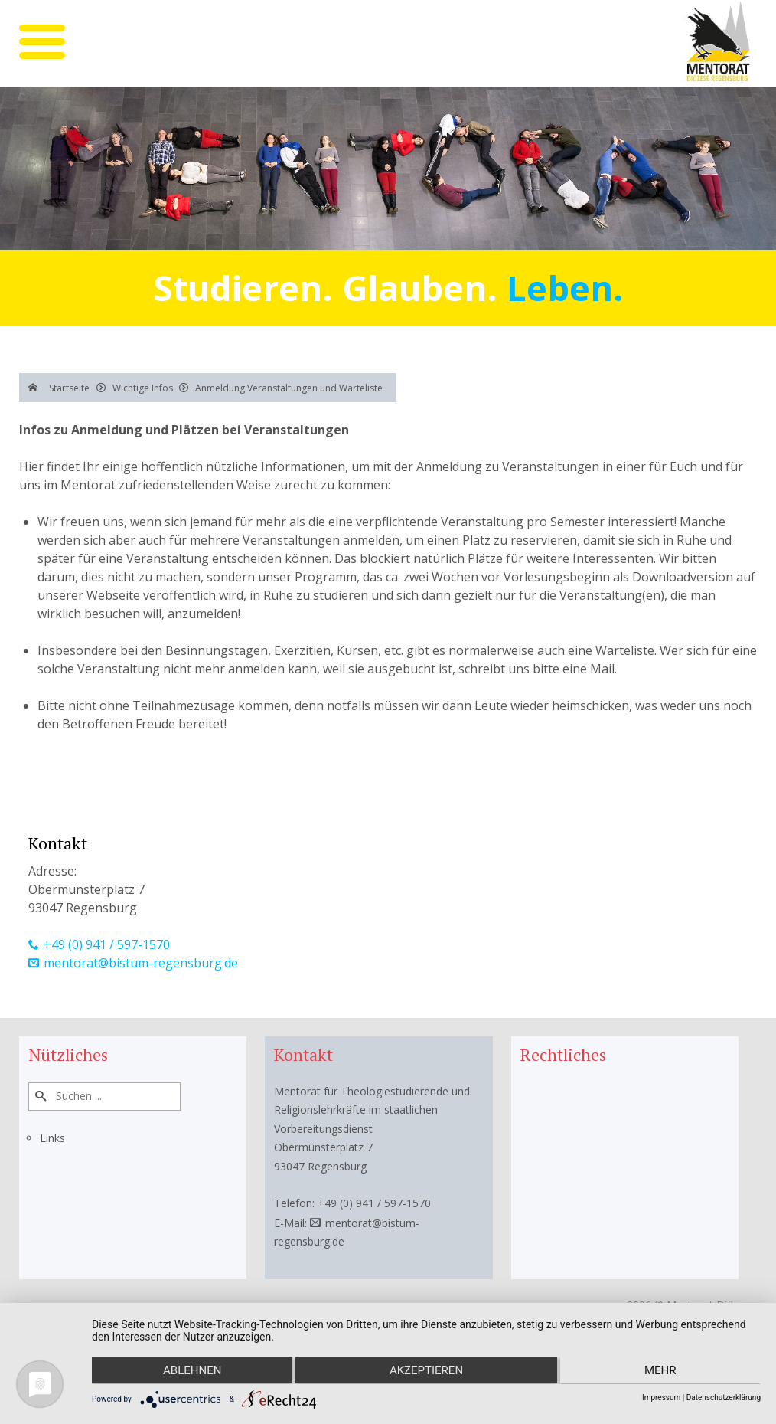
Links (52, 1138)
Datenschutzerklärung (723, 1397)
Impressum (661, 1397)
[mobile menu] (42, 42)
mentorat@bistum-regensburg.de (141, 962)
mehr (661, 1371)
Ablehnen (191, 1371)
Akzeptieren (426, 1371)
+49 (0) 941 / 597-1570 (107, 944)
